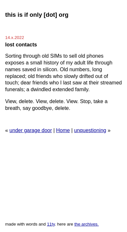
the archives (86, 224)
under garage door (30, 130)
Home (63, 130)
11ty (51, 224)
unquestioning (90, 130)
